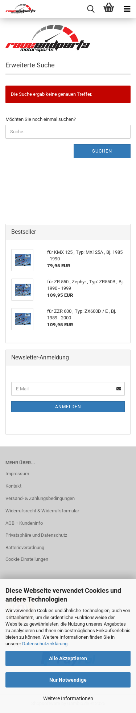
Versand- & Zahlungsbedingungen (40, 498)
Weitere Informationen (68, 698)
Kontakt (13, 486)
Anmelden (68, 406)
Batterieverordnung (24, 547)
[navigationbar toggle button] (127, 9)
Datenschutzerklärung (44, 643)
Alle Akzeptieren (68, 658)
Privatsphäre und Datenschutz (36, 535)
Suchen (102, 151)
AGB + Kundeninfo (24, 523)
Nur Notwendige (68, 680)
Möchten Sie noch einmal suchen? (40, 119)
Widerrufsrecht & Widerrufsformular (42, 510)
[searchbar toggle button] (91, 9)
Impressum (17, 473)
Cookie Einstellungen (26, 559)
